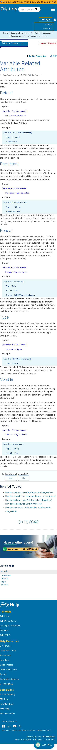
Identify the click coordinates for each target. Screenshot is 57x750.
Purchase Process (8, 669)
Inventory (4, 660)
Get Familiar (5, 646)
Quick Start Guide (8, 651)
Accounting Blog (7, 694)
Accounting (5, 655)
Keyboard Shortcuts (48, 43)
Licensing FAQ (6, 684)
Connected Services (9, 679)
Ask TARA (43, 745)
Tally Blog (4, 709)
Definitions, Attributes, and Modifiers (23, 36)
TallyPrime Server (8, 621)
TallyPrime (5, 616)
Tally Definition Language (41, 33)
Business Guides (7, 713)
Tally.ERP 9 (5, 635)
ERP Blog (4, 699)
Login (46, 19)
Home (5, 33)
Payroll (3, 674)
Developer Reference (19, 33)
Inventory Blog (7, 704)
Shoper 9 (4, 630)
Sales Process (6, 665)
